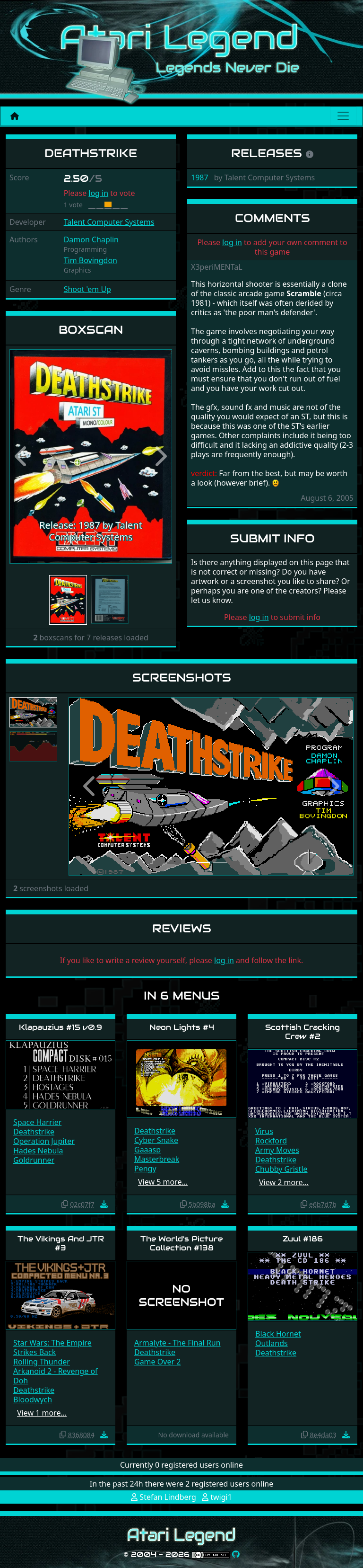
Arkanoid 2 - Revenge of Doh (55, 1376)
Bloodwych (32, 1399)
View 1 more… (42, 1413)
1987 (199, 177)
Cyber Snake (156, 1140)
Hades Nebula (38, 1150)
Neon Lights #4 (181, 1027)
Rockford (271, 1140)
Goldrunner (33, 1160)
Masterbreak (156, 1159)
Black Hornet (278, 1334)
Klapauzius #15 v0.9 (60, 1027)
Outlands (271, 1343)
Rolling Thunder (41, 1361)
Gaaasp (147, 1149)
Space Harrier (37, 1122)
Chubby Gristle (281, 1169)
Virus (264, 1131)
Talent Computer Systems (109, 222)
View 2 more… (284, 1182)
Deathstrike (33, 1131)
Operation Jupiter (44, 1141)
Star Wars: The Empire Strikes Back (52, 1347)
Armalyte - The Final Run (177, 1343)
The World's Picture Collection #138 (181, 1243)
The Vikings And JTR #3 (60, 1243)
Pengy (145, 1168)
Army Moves (277, 1150)
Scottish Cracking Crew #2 (302, 1031)
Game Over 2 (157, 1361)
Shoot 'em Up (87, 289)
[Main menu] (343, 115)
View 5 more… (163, 1182)
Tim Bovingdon (90, 260)
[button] (21, 456)
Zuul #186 (303, 1239)
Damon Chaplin (91, 239)
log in (98, 193)
